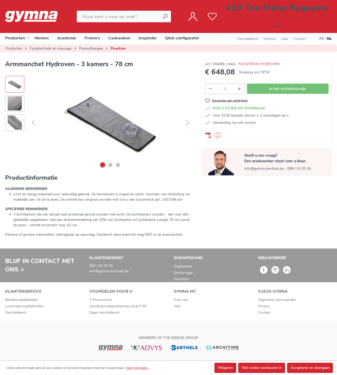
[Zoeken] (165, 16)
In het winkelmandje (287, 89)
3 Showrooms (100, 299)
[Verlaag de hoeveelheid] (210, 89)
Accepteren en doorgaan (310, 367)
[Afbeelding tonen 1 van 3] (103, 165)
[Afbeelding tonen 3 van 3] (118, 165)
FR (321, 38)
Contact (299, 38)
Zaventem (181, 279)
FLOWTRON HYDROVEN (259, 64)
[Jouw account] (192, 17)
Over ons (181, 299)
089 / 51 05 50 (299, 168)
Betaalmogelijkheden (21, 299)
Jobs (284, 38)
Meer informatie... (137, 368)
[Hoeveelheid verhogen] (239, 89)
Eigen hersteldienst (104, 312)
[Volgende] (187, 123)
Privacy (263, 306)
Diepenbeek (183, 266)
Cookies (264, 312)
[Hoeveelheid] (225, 89)
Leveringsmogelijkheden (24, 306)
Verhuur (269, 38)
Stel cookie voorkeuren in (262, 367)
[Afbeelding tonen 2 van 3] (110, 165)
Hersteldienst (247, 38)
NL (329, 38)
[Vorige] (33, 123)
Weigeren (225, 367)
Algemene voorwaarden (277, 299)
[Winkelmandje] (277, 16)
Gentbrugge (183, 272)
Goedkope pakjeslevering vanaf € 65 (118, 306)
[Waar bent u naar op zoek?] (118, 16)
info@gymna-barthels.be (264, 168)
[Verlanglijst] (212, 17)
